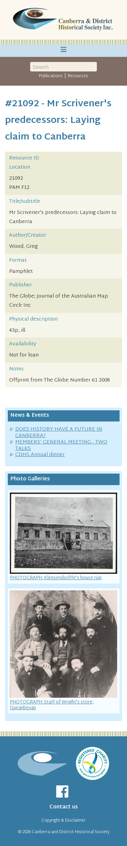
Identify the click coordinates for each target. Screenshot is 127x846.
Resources (78, 76)
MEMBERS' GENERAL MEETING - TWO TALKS (61, 445)
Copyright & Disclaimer (63, 820)
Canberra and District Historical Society (70, 832)
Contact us (63, 807)
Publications (51, 76)
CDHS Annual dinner (40, 454)
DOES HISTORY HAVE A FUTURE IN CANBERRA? (58, 432)
